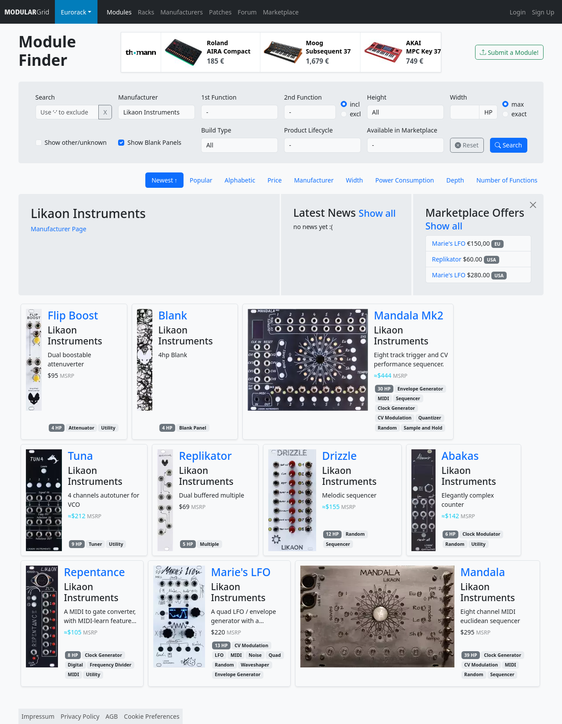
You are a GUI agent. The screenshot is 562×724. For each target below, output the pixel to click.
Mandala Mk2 (408, 315)
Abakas (460, 455)
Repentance (94, 572)
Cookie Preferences (151, 716)
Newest (162, 180)
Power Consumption (404, 180)
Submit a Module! (509, 52)
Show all (377, 213)
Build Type (216, 130)
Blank (173, 315)
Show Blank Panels (154, 142)
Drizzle (339, 455)
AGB (111, 716)
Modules (119, 12)
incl (355, 104)
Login (518, 12)
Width (458, 97)
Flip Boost (73, 315)
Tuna (80, 455)
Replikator (446, 259)
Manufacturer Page (58, 229)
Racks (146, 12)
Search (45, 97)
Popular (201, 180)
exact (519, 114)
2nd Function (303, 97)
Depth (455, 180)
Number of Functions (506, 180)
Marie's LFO (448, 243)
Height (376, 97)
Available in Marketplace (402, 130)
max (518, 104)
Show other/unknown (76, 142)
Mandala (483, 572)
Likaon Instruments (88, 213)
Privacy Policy (80, 716)
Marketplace (281, 12)
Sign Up (543, 12)
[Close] (532, 204)
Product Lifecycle (308, 130)
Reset (467, 145)
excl (355, 114)
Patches (220, 12)
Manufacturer (138, 97)
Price (274, 180)
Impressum (38, 716)
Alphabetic (240, 180)
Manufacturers (181, 12)
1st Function (219, 97)
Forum (247, 12)
